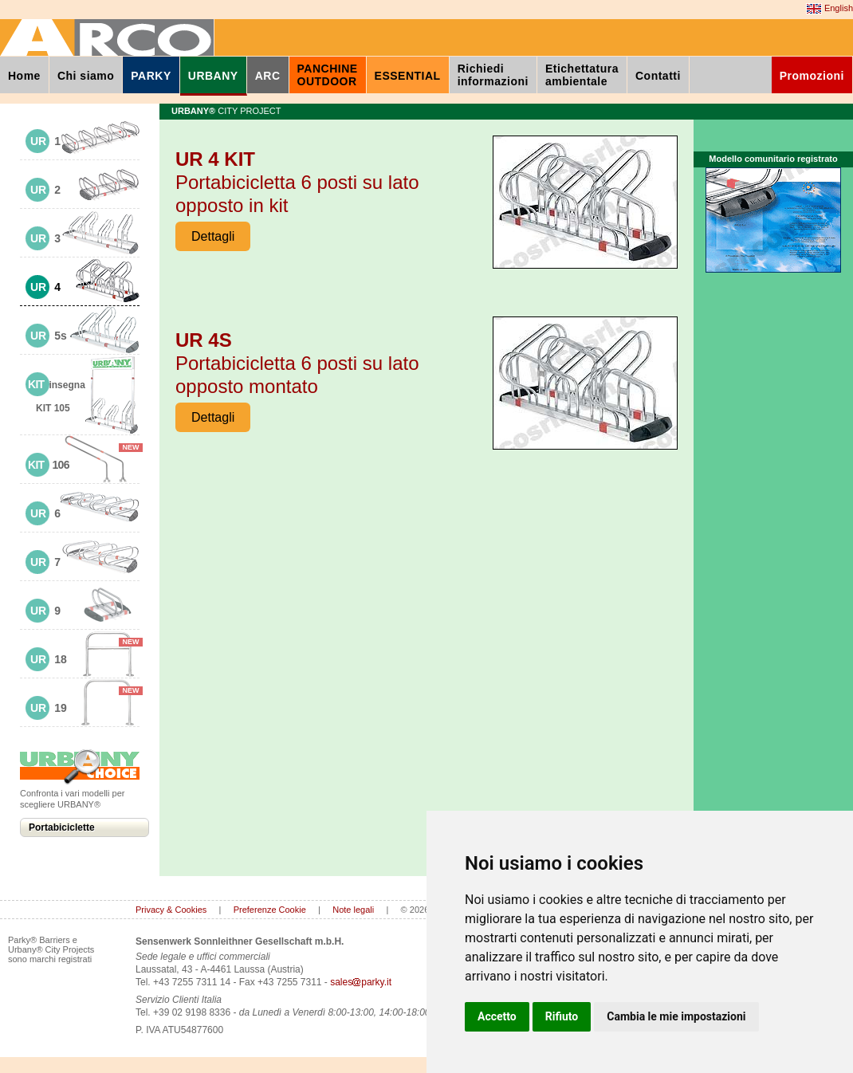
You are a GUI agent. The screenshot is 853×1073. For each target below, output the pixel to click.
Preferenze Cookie (270, 909)
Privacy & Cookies (171, 909)
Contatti (658, 75)
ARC (268, 75)
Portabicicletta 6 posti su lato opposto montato (297, 363)
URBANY (213, 75)
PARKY (151, 75)
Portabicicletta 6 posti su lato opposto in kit (297, 182)
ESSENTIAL (408, 75)
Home (24, 75)
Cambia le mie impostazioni (676, 1016)
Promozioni (812, 75)
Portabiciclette (62, 827)
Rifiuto (562, 1016)
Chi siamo (85, 75)
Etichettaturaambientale (582, 75)
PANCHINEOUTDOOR (327, 75)
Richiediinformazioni (493, 75)
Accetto (497, 1016)
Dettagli (212, 236)
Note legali (353, 909)
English (829, 8)
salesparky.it (360, 982)
